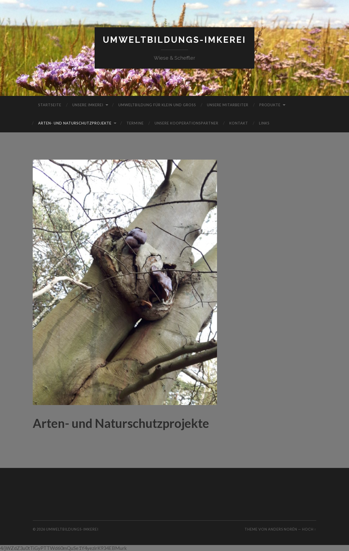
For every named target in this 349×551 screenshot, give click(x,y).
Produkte (270, 105)
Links (264, 123)
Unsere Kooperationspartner (186, 123)
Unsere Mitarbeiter (227, 105)
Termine (135, 123)
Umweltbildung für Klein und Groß (157, 105)
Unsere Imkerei (87, 105)
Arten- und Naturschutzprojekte (75, 123)
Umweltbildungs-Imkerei (174, 40)
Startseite (49, 105)
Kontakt (238, 123)
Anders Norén (282, 529)
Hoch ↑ (309, 529)
